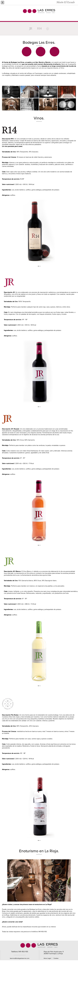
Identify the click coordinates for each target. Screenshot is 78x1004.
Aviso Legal (47, 1002)
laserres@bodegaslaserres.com (19, 1002)
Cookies (56, 1002)
